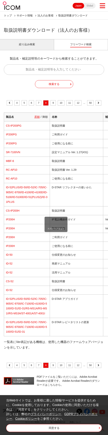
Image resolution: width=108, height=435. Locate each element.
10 (61, 103)
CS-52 (10, 281)
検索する (54, 84)
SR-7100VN (13, 152)
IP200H (10, 219)
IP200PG (11, 134)
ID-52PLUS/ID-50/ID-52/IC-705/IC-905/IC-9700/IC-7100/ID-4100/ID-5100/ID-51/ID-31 (26, 327)
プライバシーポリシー (46, 414)
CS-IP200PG (13, 125)
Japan (78, 5)
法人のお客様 (45, 15)
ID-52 (9, 263)
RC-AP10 (11, 169)
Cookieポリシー (26, 418)
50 (90, 103)
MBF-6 (10, 161)
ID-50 (9, 254)
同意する (54, 427)
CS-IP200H (12, 210)
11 (69, 103)
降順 (45, 116)
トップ (8, 15)
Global (90, 5)
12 (78, 103)
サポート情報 (25, 15)
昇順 (37, 116)
